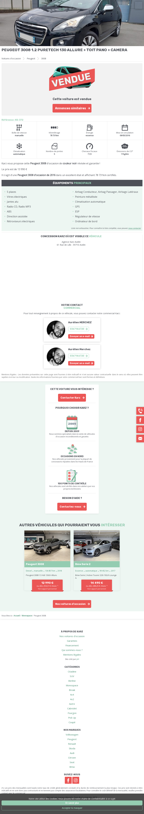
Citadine (72, 671)
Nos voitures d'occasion (70, 604)
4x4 (72, 694)
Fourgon (72, 713)
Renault (72, 743)
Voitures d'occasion (11, 58)
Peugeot (31, 58)
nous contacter (134, 228)
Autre (72, 703)
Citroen (72, 757)
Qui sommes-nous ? (72, 650)
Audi (72, 753)
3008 (43, 58)
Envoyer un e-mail (80, 336)
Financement (72, 645)
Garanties (72, 640)
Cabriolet (72, 708)
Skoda (72, 748)
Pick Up (72, 717)
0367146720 (77, 329)
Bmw (72, 766)
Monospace (72, 685)
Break (72, 690)
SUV (72, 676)
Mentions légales (72, 654)
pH (77, 659)
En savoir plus (72, 802)
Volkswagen (72, 734)
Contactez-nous (70, 506)
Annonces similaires (70, 108)
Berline (72, 680)
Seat (72, 762)
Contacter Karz (70, 397)
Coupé (72, 722)
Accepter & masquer (72, 807)
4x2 (72, 699)
